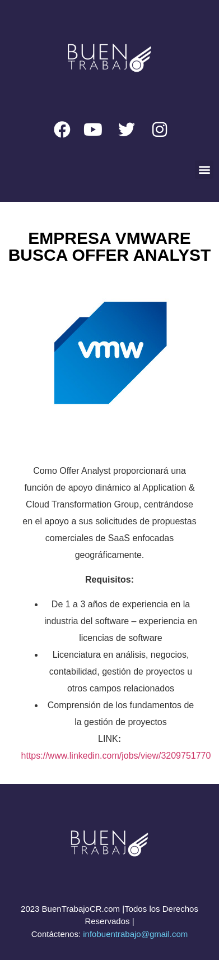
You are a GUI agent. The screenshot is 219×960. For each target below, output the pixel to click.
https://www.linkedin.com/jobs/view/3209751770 (116, 755)
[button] (204, 169)
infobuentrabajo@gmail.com (135, 934)
